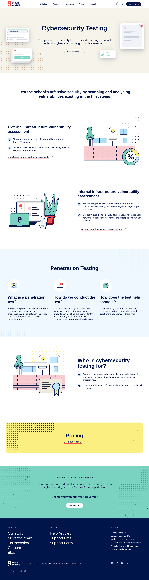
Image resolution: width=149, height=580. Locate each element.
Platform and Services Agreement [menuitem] (126, 543)
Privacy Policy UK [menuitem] (118, 533)
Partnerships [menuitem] (18, 543)
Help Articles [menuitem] (60, 533)
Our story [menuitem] (15, 533)
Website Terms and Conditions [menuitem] (124, 546)
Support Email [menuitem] (61, 538)
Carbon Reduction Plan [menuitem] (121, 536)
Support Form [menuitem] (61, 543)
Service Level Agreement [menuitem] (122, 549)
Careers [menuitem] (14, 548)
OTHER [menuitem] (114, 527)
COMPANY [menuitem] (13, 527)
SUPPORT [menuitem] (55, 527)
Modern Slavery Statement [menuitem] (123, 539)
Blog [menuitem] (11, 552)
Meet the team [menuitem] (20, 538)
